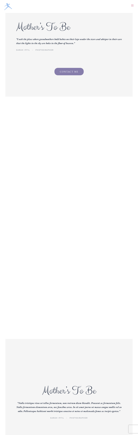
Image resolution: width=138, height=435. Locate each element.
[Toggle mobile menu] (132, 5)
